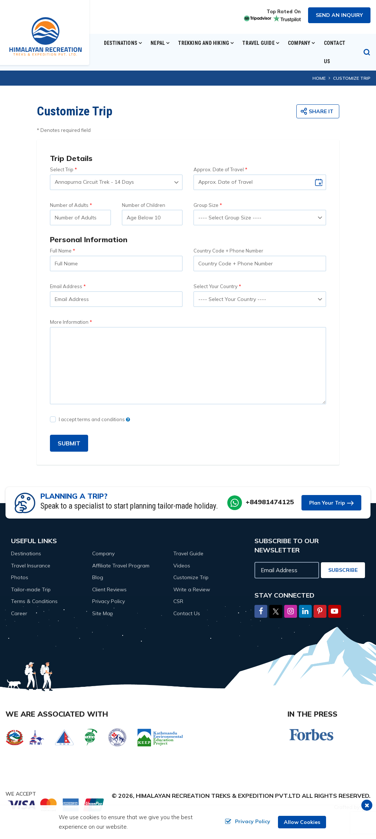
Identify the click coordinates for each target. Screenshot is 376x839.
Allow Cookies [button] (302, 822)
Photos (19, 577)
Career (19, 613)
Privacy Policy (108, 601)
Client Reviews (109, 589)
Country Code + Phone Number (228, 251)
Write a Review (191, 589)
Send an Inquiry (339, 15)
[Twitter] (275, 610)
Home (319, 78)
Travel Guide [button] (258, 43)
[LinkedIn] (305, 611)
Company (103, 553)
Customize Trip (191, 577)
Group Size (206, 205)
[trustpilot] (286, 18)
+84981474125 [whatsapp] (270, 502)
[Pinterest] (320, 611)
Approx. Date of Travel (219, 169)
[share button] (317, 111)
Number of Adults (69, 205)
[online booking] (56, 803)
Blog (97, 577)
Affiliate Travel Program (120, 565)
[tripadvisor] (256, 18)
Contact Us (334, 52)
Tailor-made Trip (31, 589)
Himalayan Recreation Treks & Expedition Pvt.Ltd (218, 795)
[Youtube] (334, 611)
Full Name (61, 251)
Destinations (26, 553)
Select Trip (61, 169)
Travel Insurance (30, 565)
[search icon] (366, 52)
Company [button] (299, 43)
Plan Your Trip (327, 502)
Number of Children (143, 205)
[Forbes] (311, 734)
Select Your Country (216, 286)
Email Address (66, 286)
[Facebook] (260, 611)
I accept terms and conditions (94, 419)
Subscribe (343, 570)
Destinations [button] (120, 43)
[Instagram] (290, 611)
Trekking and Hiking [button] (203, 43)
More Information (69, 322)
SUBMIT (69, 443)
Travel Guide (188, 553)
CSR (178, 601)
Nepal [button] (158, 43)
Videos (181, 565)
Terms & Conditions (34, 601)
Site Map (102, 613)
